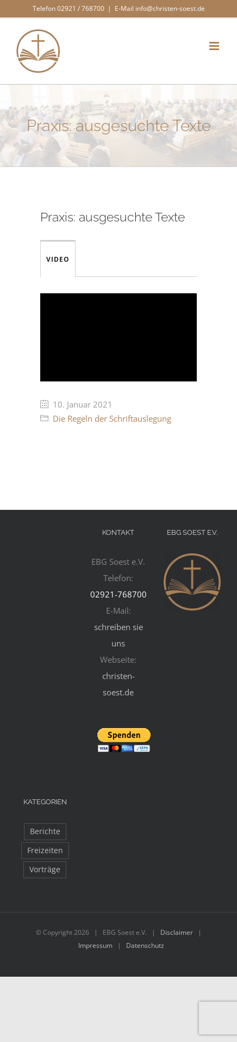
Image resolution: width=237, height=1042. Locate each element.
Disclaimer (176, 932)
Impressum (95, 945)
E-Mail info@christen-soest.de (160, 8)
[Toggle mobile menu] (215, 46)
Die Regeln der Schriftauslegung (112, 418)
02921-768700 (118, 594)
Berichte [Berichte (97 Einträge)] (45, 831)
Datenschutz (145, 945)
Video (58, 259)
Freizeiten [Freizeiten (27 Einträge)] (45, 850)
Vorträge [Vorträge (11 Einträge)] (44, 869)
